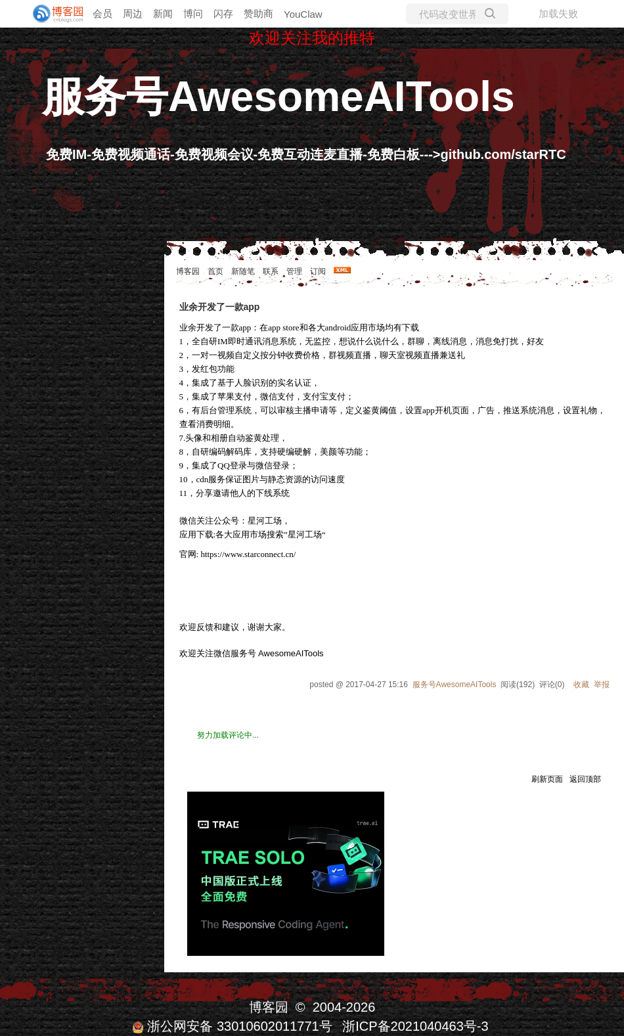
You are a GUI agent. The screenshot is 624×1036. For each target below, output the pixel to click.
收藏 (581, 684)
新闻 (163, 13)
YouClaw (303, 14)
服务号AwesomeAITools (278, 96)
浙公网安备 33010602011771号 (232, 1026)
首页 (215, 271)
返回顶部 (585, 779)
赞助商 (258, 13)
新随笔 (243, 271)
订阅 (318, 271)
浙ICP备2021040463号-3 (415, 1026)
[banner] (52, 14)
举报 (602, 684)
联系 (271, 271)
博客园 (188, 271)
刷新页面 (547, 779)
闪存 (223, 13)
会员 (102, 13)
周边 (133, 13)
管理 (294, 271)
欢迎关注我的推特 (312, 38)
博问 (193, 13)
